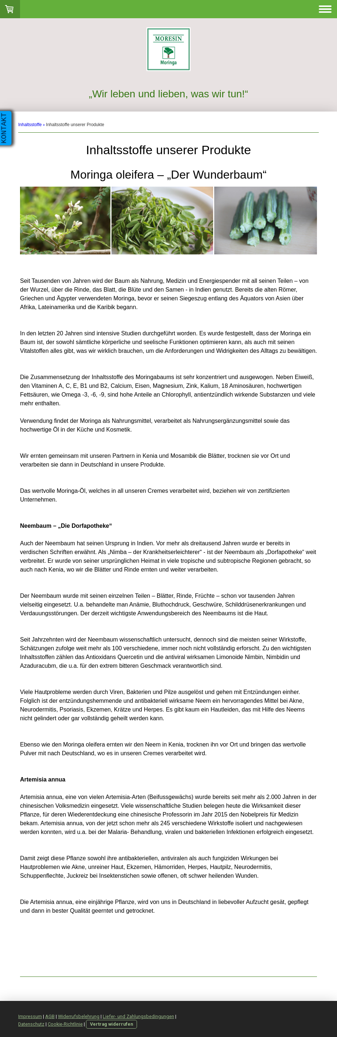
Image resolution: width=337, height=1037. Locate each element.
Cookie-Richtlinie (65, 1024)
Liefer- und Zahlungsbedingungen (138, 1016)
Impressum (30, 1016)
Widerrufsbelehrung (78, 1016)
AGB (50, 1016)
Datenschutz (31, 1024)
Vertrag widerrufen (111, 1024)
